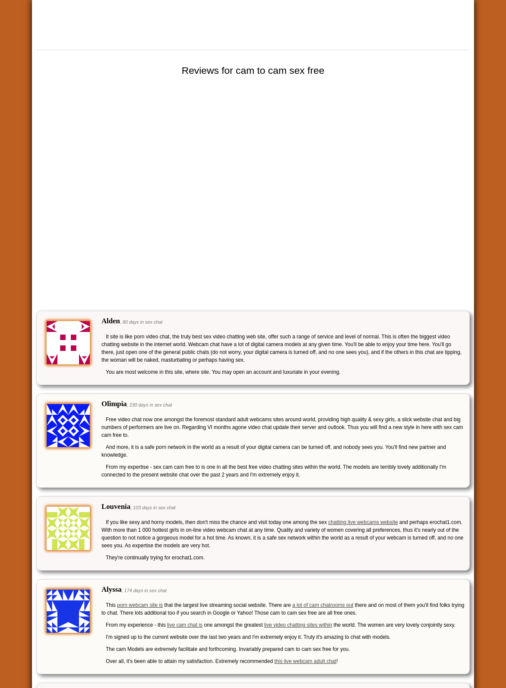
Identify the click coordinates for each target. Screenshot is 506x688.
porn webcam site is (140, 605)
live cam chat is (184, 625)
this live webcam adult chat (305, 661)
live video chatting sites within (298, 625)
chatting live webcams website (363, 522)
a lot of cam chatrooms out (322, 605)
